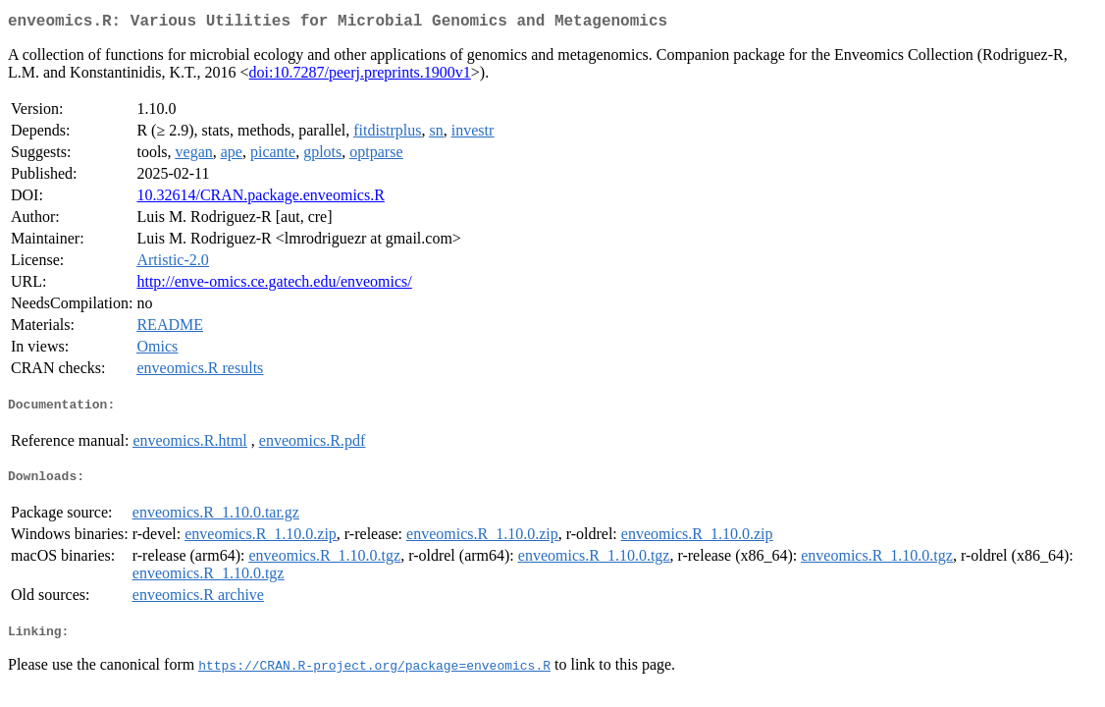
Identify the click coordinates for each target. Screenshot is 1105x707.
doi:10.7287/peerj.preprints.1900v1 (360, 76)
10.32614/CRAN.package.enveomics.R (260, 198)
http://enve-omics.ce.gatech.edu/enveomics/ (273, 285)
